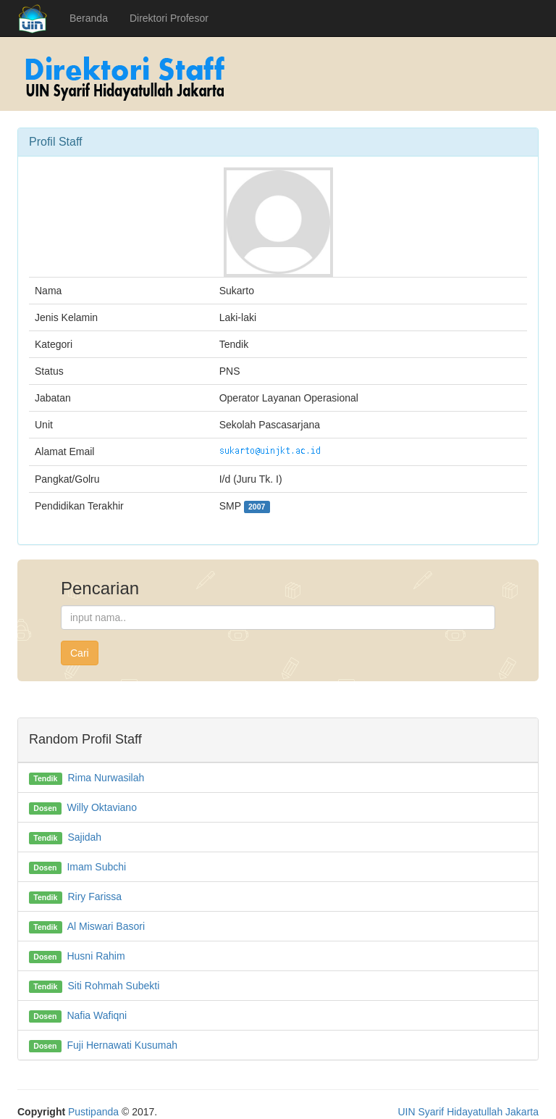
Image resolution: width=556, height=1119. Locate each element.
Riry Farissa (94, 896)
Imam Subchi (96, 867)
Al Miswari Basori (106, 926)
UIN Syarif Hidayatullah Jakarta (468, 1112)
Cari (79, 653)
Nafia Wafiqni (97, 1015)
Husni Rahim (96, 956)
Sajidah (84, 837)
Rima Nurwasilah (105, 777)
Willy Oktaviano (101, 807)
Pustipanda (93, 1112)
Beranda (89, 18)
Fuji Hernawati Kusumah (122, 1045)
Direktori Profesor (169, 18)
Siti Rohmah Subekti (113, 985)
